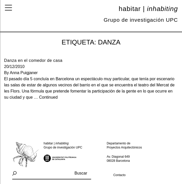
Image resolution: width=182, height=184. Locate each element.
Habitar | (148, 9)
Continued (48, 97)
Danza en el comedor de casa (33, 60)
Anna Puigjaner (24, 73)
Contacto (119, 175)
